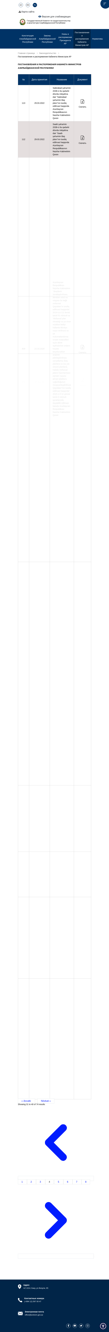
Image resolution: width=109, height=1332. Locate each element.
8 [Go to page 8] (85, 1182)
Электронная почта (34, 1312)
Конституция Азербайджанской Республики (27, 38)
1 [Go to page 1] (22, 1182)
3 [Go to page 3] (41, 1182)
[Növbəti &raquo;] (56, 1256)
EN (28, 5)
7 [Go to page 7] (77, 1182)
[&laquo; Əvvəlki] (56, 1178)
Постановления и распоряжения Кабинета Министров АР (82, 38)
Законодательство (47, 53)
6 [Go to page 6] (68, 1182)
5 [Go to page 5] (59, 1182)
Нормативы (97, 39)
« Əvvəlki (27, 1101)
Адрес (26, 1285)
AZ (21, 5)
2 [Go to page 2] (31, 1182)
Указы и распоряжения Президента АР (65, 39)
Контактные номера (34, 1298)
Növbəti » (46, 1101)
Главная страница (26, 53)
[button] (103, 1326)
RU (35, 5)
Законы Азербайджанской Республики (47, 38)
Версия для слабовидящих (54, 16)
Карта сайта (26, 11)
